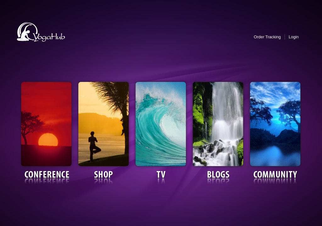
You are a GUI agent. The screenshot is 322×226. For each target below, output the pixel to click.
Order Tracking (267, 37)
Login (294, 37)
